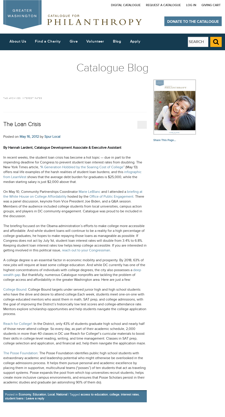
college (114, 394)
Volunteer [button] (95, 41)
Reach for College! (17, 324)
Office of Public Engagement (111, 197)
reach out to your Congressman (86, 250)
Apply (135, 41)
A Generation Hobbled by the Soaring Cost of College (82, 167)
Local (51, 394)
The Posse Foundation (20, 353)
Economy (25, 394)
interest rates (130, 394)
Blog (117, 41)
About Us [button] (17, 41)
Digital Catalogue (126, 5)
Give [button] (74, 41)
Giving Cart (211, 5)
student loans (14, 398)
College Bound (14, 290)
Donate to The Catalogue (193, 22)
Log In (191, 5)
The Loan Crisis (22, 124)
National (61, 394)
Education (39, 394)
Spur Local (52, 136)
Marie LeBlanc (89, 192)
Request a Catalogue (163, 5)
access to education (94, 394)
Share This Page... (164, 140)
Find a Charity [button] (48, 41)
